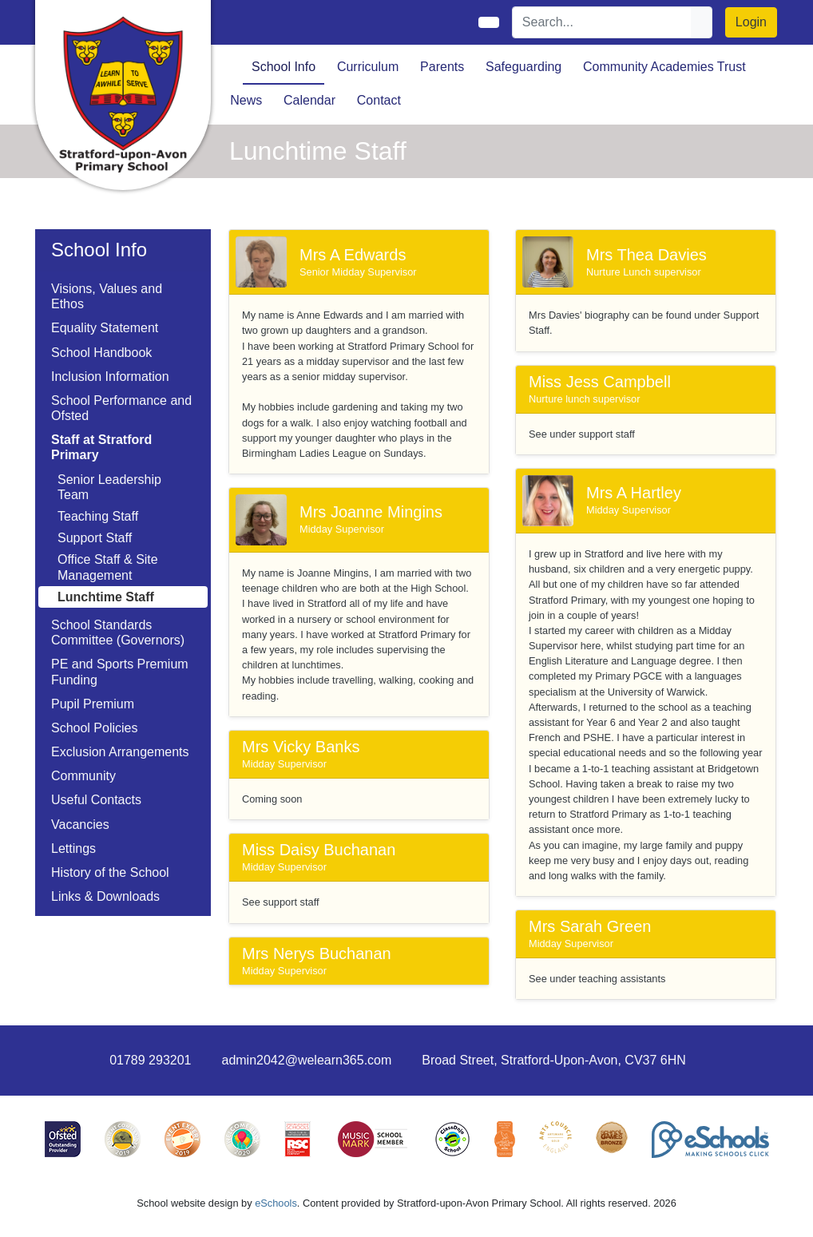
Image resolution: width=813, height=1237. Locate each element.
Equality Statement (104, 328)
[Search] (602, 22)
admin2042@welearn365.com (306, 1060)
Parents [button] (442, 66)
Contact (379, 100)
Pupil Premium (92, 704)
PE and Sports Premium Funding (119, 671)
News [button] (246, 100)
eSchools (276, 1203)
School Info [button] (283, 66)
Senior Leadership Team (109, 487)
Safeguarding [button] (523, 66)
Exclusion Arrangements (120, 752)
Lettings (73, 848)
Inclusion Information (110, 376)
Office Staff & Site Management (108, 567)
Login (751, 22)
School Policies (94, 728)
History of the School (110, 872)
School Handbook (101, 352)
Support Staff (95, 538)
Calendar (309, 100)
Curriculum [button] (368, 66)
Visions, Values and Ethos (106, 296)
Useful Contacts (96, 800)
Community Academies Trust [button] (664, 66)
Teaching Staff (98, 516)
